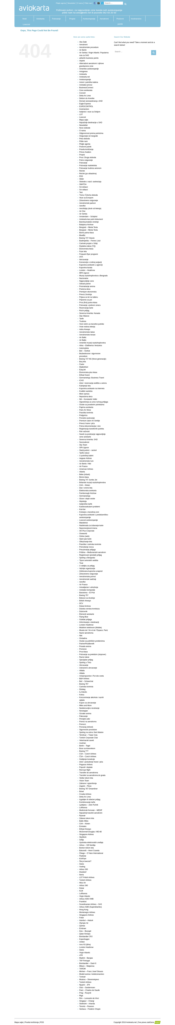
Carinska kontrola (86, 687)
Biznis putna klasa (86, 233)
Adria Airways (84, 329)
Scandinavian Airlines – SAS (90, 904)
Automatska (84, 348)
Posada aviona (85, 646)
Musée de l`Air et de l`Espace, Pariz (93, 630)
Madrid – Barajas (86, 958)
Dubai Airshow (85, 606)
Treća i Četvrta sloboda (88, 195)
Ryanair (82, 816)
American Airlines (86, 469)
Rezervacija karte (86, 308)
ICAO (81, 380)
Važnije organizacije (87, 568)
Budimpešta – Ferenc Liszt (89, 241)
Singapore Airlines (86, 834)
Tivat (81, 563)
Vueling (82, 867)
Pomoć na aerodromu (87, 722)
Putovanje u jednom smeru (90, 305)
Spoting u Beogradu (87, 558)
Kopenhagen (84, 939)
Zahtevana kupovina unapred (90, 571)
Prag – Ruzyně (85, 993)
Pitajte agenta (61, 3)
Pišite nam (88, 3)
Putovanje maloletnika (88, 165)
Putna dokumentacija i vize (90, 426)
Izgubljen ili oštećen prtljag (89, 799)
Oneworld (83, 533)
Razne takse (84, 657)
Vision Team (84, 781)
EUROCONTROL (86, 106)
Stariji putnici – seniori (88, 450)
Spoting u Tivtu (85, 662)
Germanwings (84, 496)
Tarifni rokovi (84, 453)
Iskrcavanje (83, 259)
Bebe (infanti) (84, 474)
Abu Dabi (83, 42)
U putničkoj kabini (86, 456)
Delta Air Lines (85, 96)
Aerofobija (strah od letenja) (90, 208)
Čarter (81, 364)
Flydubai (82, 856)
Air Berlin (83, 50)
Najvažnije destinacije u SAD (90, 122)
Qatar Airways (84, 934)
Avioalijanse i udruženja (88, 587)
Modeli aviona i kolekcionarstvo (91, 974)
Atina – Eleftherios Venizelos (90, 345)
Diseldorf (82, 872)
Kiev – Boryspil (85, 931)
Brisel (81, 791)
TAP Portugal (84, 961)
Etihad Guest (84, 375)
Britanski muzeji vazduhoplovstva (92, 482)
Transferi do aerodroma (88, 773)
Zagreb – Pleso (85, 786)
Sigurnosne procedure (88, 730)
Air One (82, 211)
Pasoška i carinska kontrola (90, 544)
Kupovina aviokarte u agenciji (91, 265)
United (82, 942)
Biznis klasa (84, 477)
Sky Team (83, 445)
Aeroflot (82, 206)
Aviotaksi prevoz (85, 85)
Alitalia (82, 671)
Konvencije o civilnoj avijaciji (90, 262)
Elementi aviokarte (86, 614)
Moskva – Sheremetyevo (89, 979)
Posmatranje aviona (87, 286)
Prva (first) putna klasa (88, 302)
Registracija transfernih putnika (91, 429)
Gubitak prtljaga (85, 619)
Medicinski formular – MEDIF (90, 810)
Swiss (81, 864)
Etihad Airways (85, 829)
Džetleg (82, 689)
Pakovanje (83, 716)
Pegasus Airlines (86, 765)
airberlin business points (89, 58)
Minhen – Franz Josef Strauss (91, 971)
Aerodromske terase (87, 335)
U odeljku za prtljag (87, 566)
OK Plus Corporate (86, 531)
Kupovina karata (85, 268)
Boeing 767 (83, 684)
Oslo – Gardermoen (87, 987)
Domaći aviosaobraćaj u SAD (91, 101)
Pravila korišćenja (86, 149)
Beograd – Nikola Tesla (88, 227)
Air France (83, 466)
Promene (83, 649)
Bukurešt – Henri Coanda (89, 850)
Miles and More (85, 705)
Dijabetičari (83, 367)
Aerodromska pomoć (87, 576)
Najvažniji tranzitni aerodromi (90, 813)
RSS (81, 176)
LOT (81, 114)
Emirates (82, 826)
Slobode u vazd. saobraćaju (90, 182)
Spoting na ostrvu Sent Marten (91, 732)
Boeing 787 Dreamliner (88, 789)
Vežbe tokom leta (86, 778)
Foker (81, 918)
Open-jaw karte (85, 539)
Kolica (81, 695)
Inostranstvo (136, 19)
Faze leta (83, 251)
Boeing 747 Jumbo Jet (88, 480)
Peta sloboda (84, 139)
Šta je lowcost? (85, 861)
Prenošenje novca (86, 547)
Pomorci (82, 724)
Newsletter (71, 3)
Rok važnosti (84, 431)
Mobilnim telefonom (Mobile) (90, 628)
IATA (81, 257)
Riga (81, 996)
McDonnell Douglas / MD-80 (90, 832)
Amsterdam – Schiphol (88, 217)
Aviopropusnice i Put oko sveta (91, 676)
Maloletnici (83, 523)
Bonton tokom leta (86, 848)
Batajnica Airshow (86, 225)
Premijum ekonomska (87, 292)
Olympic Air (83, 923)
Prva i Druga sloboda (87, 157)
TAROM (82, 969)
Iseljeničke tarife (85, 504)
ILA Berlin (83, 692)
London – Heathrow (87, 270)
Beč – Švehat (84, 351)
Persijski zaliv (84, 719)
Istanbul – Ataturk (86, 920)
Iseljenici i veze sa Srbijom (89, 112)
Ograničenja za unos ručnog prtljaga (93, 402)
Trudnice (82, 321)
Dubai (81, 888)
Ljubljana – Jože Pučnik (88, 805)
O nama (80, 3)
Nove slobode (84, 128)
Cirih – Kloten (84, 485)
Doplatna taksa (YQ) (87, 246)
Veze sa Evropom (86, 198)
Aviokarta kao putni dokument (91, 219)
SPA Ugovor (84, 448)
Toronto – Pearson (86, 1006)
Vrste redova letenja (87, 327)
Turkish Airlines (85, 880)
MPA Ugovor (84, 273)
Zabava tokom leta (86, 818)
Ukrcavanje (83, 665)
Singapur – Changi (86, 1001)
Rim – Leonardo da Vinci (89, 998)
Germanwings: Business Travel (91, 378)
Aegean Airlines (85, 458)
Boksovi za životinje (87, 598)
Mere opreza (84, 394)
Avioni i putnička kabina (88, 82)
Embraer (82, 928)
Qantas (82, 926)
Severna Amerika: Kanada (89, 313)
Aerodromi (104, 19)
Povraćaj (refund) (86, 727)
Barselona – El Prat (87, 593)
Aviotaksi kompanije (87, 590)
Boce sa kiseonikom (87, 748)
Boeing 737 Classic (87, 238)
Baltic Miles (83, 821)
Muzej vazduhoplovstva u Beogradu (93, 276)
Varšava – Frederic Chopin (89, 1009)
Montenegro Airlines (87, 912)
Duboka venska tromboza (89, 609)
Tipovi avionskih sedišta (88, 560)
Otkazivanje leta (85, 542)
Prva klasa (83, 652)
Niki (80, 636)
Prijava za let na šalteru (88, 297)
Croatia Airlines (85, 794)
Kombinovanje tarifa (87, 802)
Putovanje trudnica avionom (90, 168)
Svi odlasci (83, 190)
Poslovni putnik (120, 19)
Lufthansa (83, 808)
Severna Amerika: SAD (88, 439)
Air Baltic (82, 337)
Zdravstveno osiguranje (88, 200)
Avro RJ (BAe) (85, 945)
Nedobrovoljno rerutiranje (89, 708)
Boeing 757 (83, 595)
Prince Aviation (85, 152)
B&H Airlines (84, 679)
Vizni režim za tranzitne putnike (91, 324)
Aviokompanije (88, 19)
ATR (81, 955)
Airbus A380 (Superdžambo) (90, 907)
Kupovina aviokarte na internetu (91, 388)
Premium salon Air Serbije (89, 421)
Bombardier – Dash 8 (87, 963)
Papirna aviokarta (86, 407)
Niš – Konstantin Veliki (88, 399)
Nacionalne (83, 278)
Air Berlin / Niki (85, 464)
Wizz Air (82, 883)
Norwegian (83, 711)
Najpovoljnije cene (86, 281)
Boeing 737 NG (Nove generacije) (92, 359)
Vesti (24, 19)
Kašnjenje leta (84, 386)
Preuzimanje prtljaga (87, 550)
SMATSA (82, 184)
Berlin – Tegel (84, 746)
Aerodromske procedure (89, 47)
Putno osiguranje (86, 160)
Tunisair (82, 977)
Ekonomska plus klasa (88, 372)
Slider (81, 179)
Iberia (81, 875)
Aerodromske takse (87, 332)
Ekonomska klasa (86, 249)
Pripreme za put (85, 300)
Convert (82, 93)
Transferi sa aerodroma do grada (92, 775)
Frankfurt (82, 902)
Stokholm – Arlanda (87, 1004)
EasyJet (82, 370)
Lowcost (26, 24)
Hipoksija (83, 501)
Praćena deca (84, 289)
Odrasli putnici (85, 284)
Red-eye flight (84, 770)
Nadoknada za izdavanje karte (91, 525)
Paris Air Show (85, 410)
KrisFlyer (82, 859)
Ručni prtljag (84, 311)
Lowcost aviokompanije (88, 520)
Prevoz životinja (85, 294)
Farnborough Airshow (87, 493)
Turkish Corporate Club (88, 738)
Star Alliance (84, 316)
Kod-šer (82, 509)
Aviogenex (83, 71)
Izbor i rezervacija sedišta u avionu (93, 383)
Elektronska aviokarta (87, 491)
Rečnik (82, 171)
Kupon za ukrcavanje (87, 703)
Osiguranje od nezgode (88, 136)
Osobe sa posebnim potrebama (91, 405)
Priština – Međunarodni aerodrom (92, 552)
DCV (81, 603)
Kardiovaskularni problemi (89, 507)
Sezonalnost (84, 442)
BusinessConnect (86, 88)
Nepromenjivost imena (88, 528)
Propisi (72, 19)
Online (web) (84, 536)
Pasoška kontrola (86, 413)
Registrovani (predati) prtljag (90, 555)
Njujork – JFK (84, 985)
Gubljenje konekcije (87, 759)
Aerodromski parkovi (87, 203)
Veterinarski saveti (86, 740)
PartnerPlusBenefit (86, 644)
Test (81, 192)
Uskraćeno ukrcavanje (88, 668)
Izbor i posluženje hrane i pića (91, 762)
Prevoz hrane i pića (87, 423)
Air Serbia (83, 214)
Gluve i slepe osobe (87, 499)
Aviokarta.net (84, 77)
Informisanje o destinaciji (89, 622)
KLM (81, 891)
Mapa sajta (83, 120)
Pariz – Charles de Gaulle (89, 990)
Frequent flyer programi (88, 254)
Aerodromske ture (86, 461)
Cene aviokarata (85, 90)
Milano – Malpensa (86, 966)
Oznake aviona (85, 713)
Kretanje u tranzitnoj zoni (89, 512)
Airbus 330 (83, 869)
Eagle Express (85, 104)
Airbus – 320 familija (87, 845)
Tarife (81, 319)
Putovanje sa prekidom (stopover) (92, 654)
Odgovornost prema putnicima (91, 133)
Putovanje (56, 19)
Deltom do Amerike (86, 98)
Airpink (82, 61)
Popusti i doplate (86, 767)
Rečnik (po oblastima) (88, 174)
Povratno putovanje (87, 418)
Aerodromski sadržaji (87, 579)
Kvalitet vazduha (85, 391)
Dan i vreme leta (85, 488)
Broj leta (82, 362)
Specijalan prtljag (86, 660)
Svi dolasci (83, 187)
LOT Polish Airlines (86, 877)
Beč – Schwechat (86, 681)
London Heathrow (86, 625)
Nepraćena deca (85, 396)
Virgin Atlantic (84, 896)
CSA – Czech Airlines (87, 754)
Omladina (83, 638)
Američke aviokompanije (89, 69)
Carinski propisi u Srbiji (88, 243)
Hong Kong (83, 910)
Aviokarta (40, 19)
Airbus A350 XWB (86, 899)
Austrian (82, 743)
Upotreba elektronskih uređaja (91, 842)
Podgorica (83, 415)
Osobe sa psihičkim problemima (92, 641)
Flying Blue (83, 617)
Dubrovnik (83, 611)
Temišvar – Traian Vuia (88, 735)
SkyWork (82, 837)
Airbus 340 (83, 885)
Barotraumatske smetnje (89, 222)
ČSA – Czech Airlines (87, 756)
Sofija (81, 840)
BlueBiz (82, 235)
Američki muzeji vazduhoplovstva (92, 343)
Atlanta (82, 472)
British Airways (85, 601)
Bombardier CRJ (86, 936)
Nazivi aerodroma (86, 633)
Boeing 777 (83, 751)
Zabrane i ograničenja (88, 783)
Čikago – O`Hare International (91, 853)
